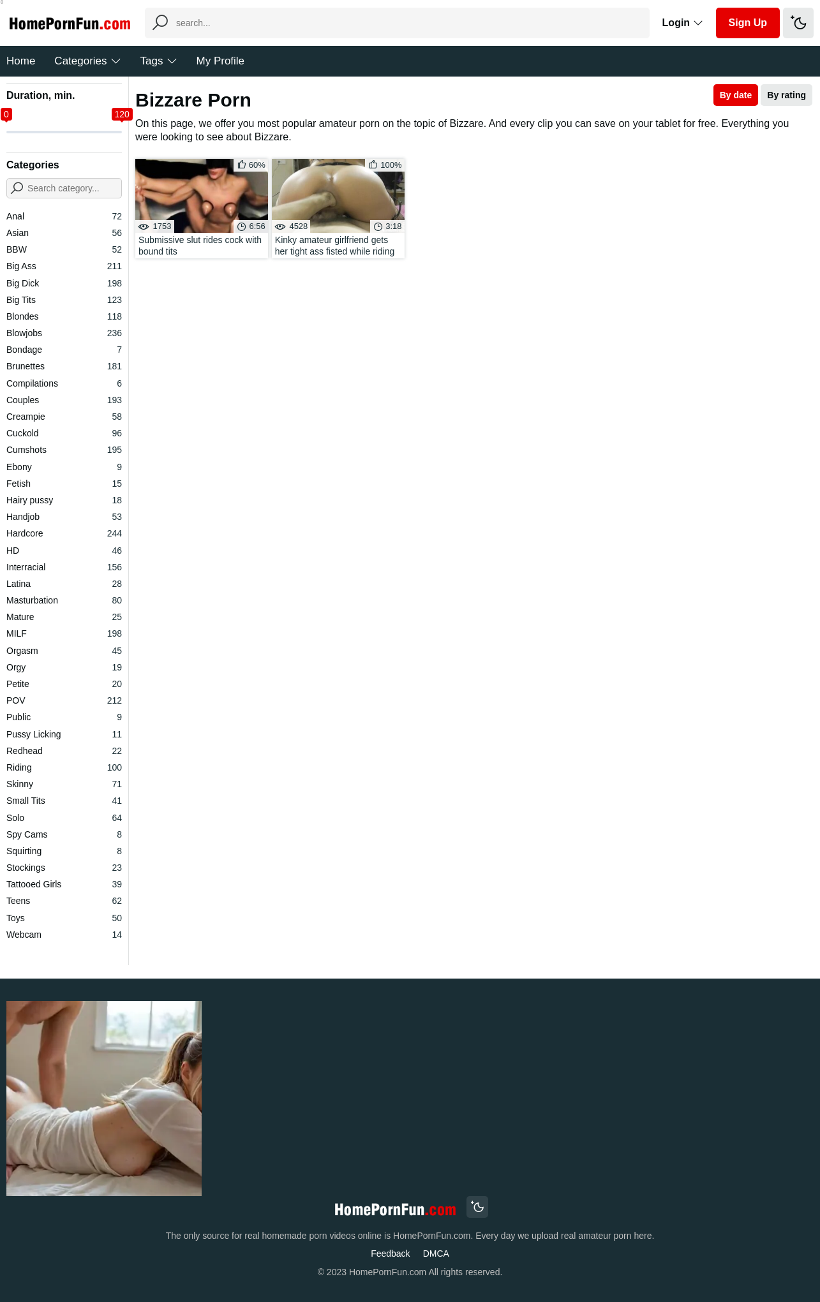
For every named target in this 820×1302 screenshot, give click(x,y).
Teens (64, 900)
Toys (64, 918)
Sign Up (748, 22)
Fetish (64, 483)
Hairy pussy (64, 500)
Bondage (64, 349)
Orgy (64, 667)
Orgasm (64, 650)
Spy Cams (64, 834)
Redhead (64, 751)
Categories (87, 61)
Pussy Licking (64, 734)
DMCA (436, 1253)
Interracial (64, 567)
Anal (64, 216)
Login (682, 22)
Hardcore (64, 533)
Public (64, 717)
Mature (64, 617)
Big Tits (64, 300)
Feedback (390, 1253)
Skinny (64, 784)
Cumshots (64, 449)
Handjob (64, 516)
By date (736, 95)
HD (64, 550)
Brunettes (64, 366)
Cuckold (64, 433)
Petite (64, 684)
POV (64, 700)
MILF (64, 633)
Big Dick (64, 283)
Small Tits (64, 800)
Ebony (64, 467)
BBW (64, 249)
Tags (158, 61)
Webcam (64, 934)
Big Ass (64, 266)
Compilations (64, 383)
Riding (64, 767)
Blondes (64, 316)
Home (20, 61)
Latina (64, 583)
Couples (64, 400)
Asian (64, 233)
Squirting (64, 851)
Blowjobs (64, 333)
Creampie (64, 416)
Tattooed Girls (64, 884)
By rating (786, 95)
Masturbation (64, 600)
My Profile (221, 61)
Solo (64, 818)
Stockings (64, 867)
